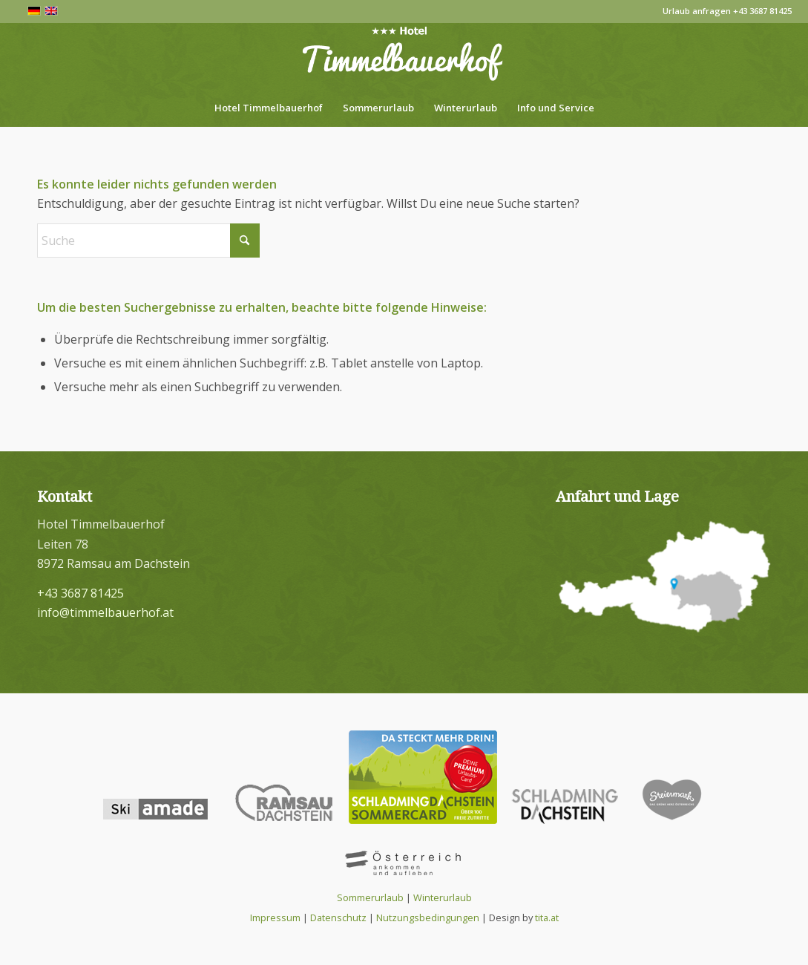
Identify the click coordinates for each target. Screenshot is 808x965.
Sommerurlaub (370, 897)
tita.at (547, 917)
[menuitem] (268, 107)
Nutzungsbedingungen (427, 917)
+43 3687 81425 (762, 10)
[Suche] (148, 240)
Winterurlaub (442, 897)
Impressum (275, 917)
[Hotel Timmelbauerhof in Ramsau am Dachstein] (404, 55)
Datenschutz (338, 917)
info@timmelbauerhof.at (105, 612)
